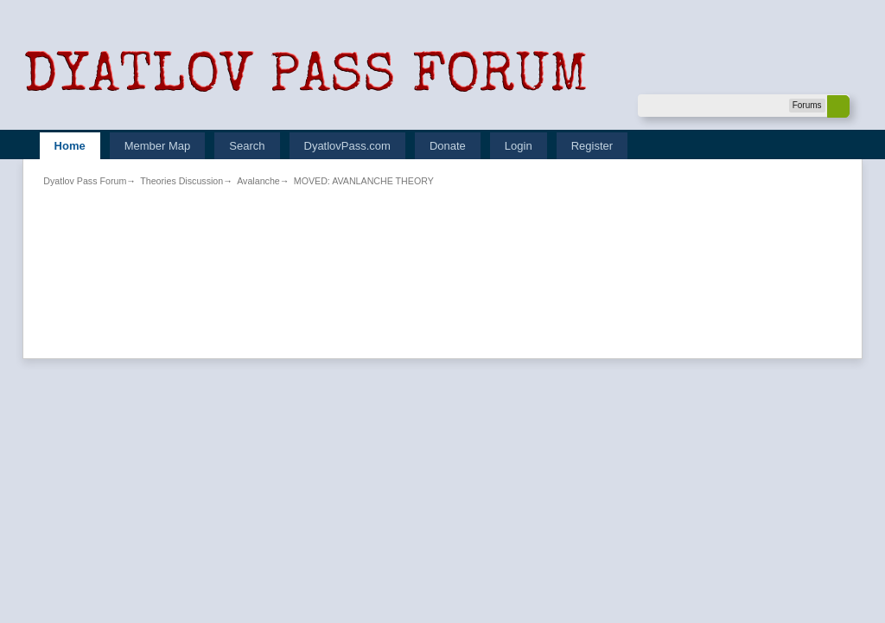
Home (70, 145)
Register (592, 145)
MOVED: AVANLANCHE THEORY (364, 181)
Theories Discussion (181, 181)
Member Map (157, 145)
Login (518, 145)
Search (246, 145)
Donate (448, 145)
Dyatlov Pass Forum (84, 181)
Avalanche (258, 181)
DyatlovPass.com (347, 145)
